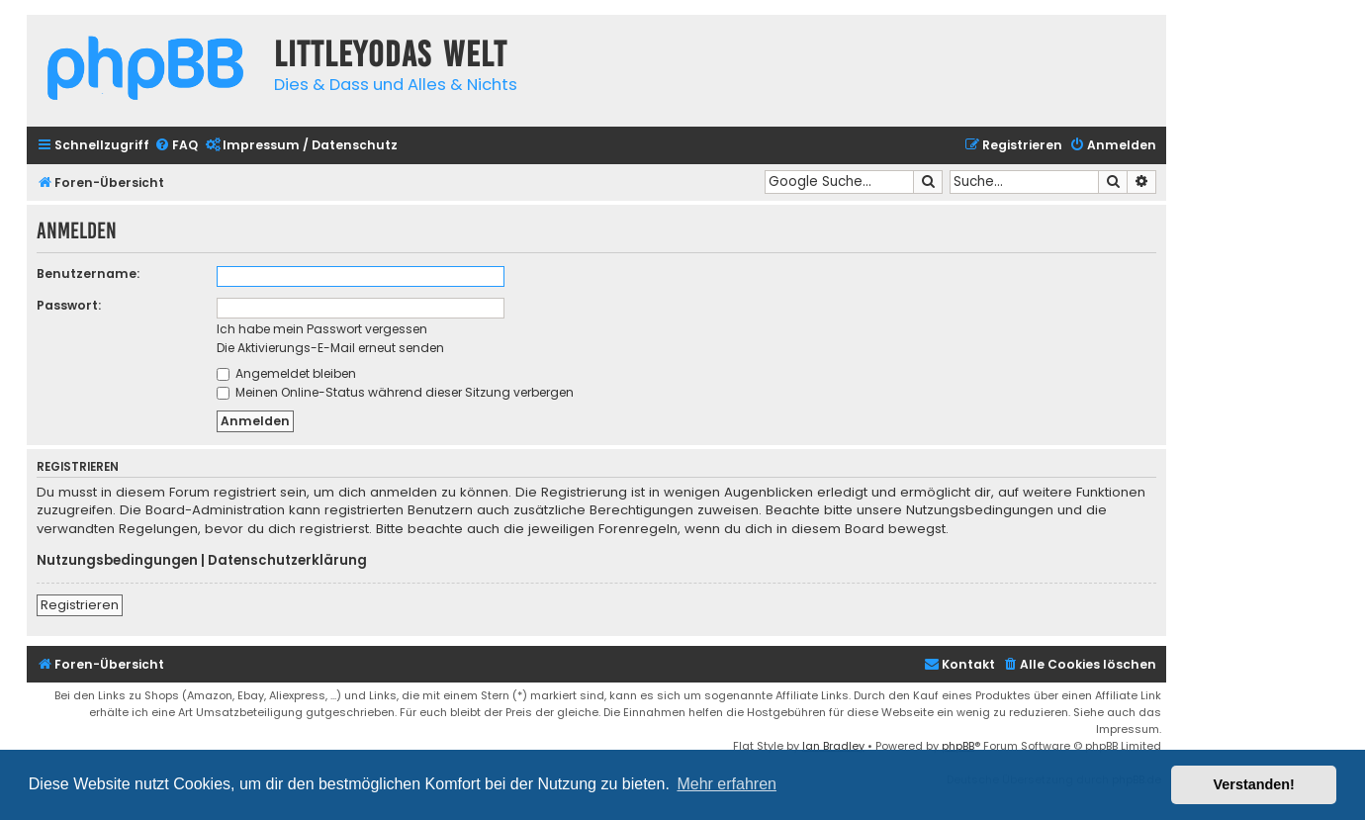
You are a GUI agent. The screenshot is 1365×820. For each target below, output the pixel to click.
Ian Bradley (833, 746)
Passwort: (69, 305)
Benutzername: (88, 273)
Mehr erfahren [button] (726, 783)
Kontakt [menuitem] (959, 664)
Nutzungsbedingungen (117, 561)
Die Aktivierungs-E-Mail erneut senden (330, 347)
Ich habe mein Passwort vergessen (322, 328)
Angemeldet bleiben (286, 373)
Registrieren (80, 604)
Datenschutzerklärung (287, 561)
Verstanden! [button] (1254, 784)
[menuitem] (176, 146)
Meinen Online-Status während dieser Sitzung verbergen (395, 392)
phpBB (958, 746)
